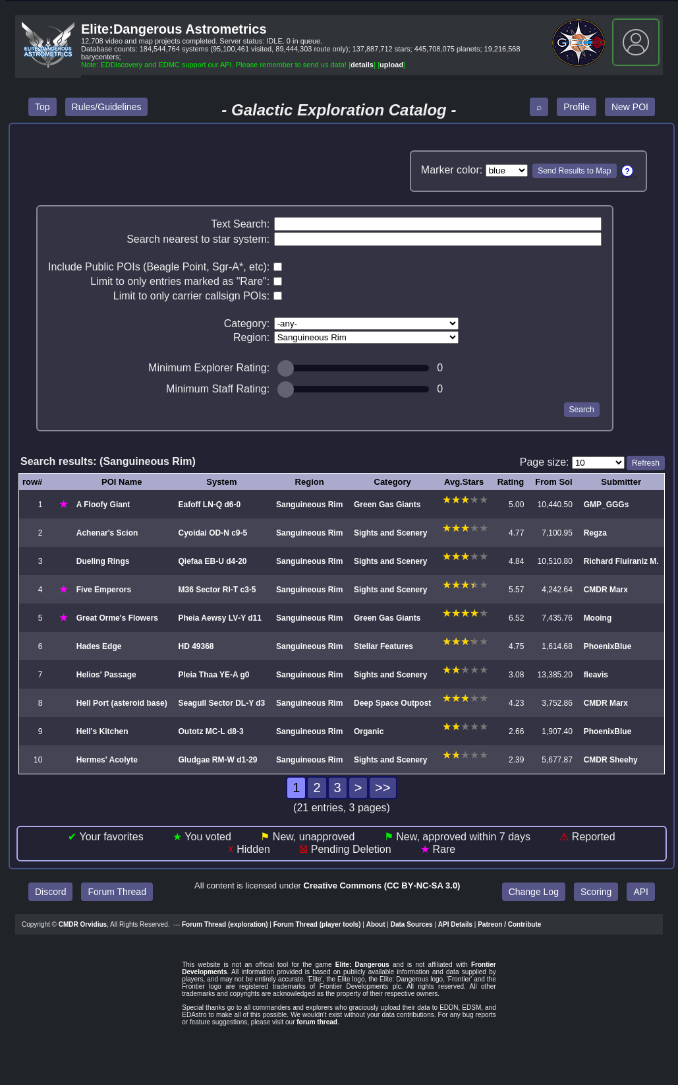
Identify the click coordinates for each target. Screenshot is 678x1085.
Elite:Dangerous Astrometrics (174, 29)
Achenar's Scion (107, 533)
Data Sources (412, 924)
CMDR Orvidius (83, 924)
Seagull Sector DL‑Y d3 (221, 703)
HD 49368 (195, 646)
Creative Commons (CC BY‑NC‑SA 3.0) (382, 885)
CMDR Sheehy (611, 759)
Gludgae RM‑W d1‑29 (217, 759)
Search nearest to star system (197, 239)
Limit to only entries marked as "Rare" (178, 281)
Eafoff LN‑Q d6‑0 (209, 504)
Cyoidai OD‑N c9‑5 (212, 533)
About (375, 924)
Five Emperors (103, 589)
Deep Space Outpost (392, 703)
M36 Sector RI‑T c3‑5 (217, 589)
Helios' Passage (106, 674)
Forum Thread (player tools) (317, 924)
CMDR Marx (606, 589)
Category (245, 323)
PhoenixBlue (608, 646)
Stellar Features (383, 646)
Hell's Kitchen (102, 731)
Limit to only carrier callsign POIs (190, 295)
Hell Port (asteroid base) (121, 703)
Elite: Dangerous (362, 964)
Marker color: (451, 169)
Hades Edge (99, 646)
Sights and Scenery (390, 533)
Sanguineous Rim (309, 504)
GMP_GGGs (606, 504)
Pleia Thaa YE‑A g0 (213, 674)
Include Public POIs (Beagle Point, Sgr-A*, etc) (157, 266)
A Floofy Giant (103, 504)
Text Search (238, 224)
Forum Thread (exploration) (225, 924)
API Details (455, 924)
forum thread (317, 1022)
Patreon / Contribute (509, 924)
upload (391, 65)
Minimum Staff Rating (216, 388)
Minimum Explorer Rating (207, 367)
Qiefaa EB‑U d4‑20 (212, 561)
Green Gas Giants (387, 504)
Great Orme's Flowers (117, 618)
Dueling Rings (103, 561)
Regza (595, 533)
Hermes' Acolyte (107, 759)
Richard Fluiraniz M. (621, 561)
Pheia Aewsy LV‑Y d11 (220, 618)
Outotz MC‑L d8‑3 (210, 731)
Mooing (598, 618)
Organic (368, 731)
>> (382, 787)
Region (250, 337)
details (362, 65)
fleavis (596, 674)
